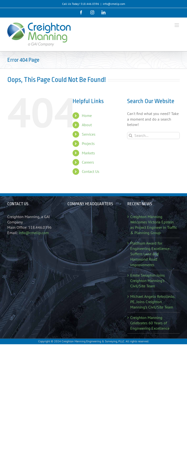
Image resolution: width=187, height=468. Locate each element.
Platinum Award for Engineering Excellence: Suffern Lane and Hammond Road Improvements (150, 254)
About (87, 124)
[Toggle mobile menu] (177, 25)
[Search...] (153, 135)
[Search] (130, 135)
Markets (88, 152)
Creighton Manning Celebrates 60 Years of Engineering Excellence (149, 323)
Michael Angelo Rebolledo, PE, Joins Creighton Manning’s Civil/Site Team (152, 301)
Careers (88, 162)
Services (88, 134)
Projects (88, 143)
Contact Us (90, 171)
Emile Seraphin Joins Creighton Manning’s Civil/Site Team (147, 280)
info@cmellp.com (114, 4)
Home (87, 115)
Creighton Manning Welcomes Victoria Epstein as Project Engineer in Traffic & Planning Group (153, 224)
